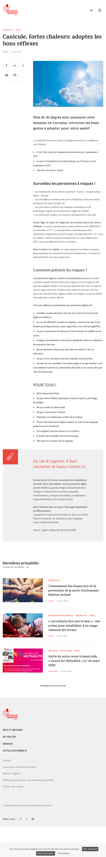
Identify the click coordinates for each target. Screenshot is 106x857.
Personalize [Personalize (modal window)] (63, 853)
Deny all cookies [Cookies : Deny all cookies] (46, 853)
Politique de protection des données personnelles (28, 810)
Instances (53, 671)
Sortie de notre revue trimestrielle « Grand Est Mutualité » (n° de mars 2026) (72, 687)
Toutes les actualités (15, 567)
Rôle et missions (13, 760)
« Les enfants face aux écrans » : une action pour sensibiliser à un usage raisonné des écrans (72, 641)
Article (5, 51)
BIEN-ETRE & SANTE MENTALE (60, 625)
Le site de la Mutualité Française (19, 797)
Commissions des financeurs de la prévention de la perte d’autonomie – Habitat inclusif (75, 596)
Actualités (9, 767)
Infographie (53, 702)
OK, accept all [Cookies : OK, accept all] (90, 849)
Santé (18, 30)
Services (8, 774)
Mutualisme (66, 671)
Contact (7, 790)
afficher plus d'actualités (53, 716)
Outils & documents (15, 781)
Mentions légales (11, 803)
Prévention (8, 30)
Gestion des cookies (13, 817)
